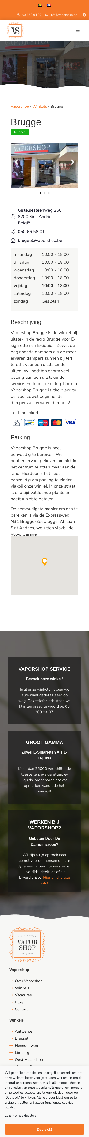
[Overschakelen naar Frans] (49, 5)
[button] (77, 30)
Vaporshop (20, 106)
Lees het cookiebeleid (20, 1115)
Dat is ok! (44, 1129)
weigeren (11, 1102)
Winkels (40, 106)
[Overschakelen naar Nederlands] (40, 5)
